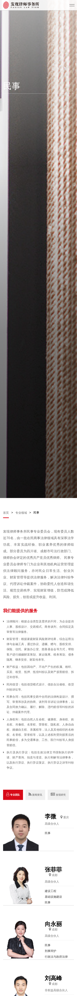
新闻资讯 (35, 805)
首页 (6, 512)
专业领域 (21, 512)
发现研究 (58, 805)
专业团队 (13, 805)
